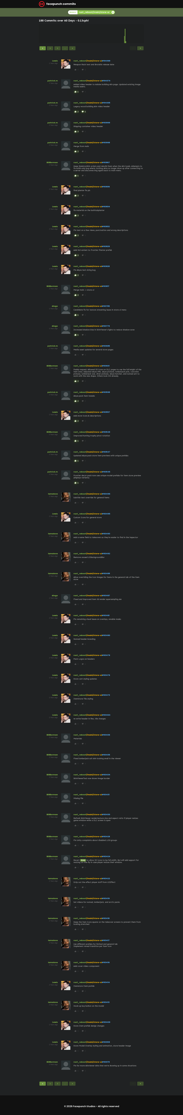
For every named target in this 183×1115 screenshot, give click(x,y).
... (65, 48)
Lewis (55, 60)
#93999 (106, 122)
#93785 (106, 306)
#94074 (106, 80)
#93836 (106, 186)
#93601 (106, 365)
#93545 (106, 471)
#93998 (106, 142)
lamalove (53, 493)
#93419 (106, 898)
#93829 (106, 246)
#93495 (106, 513)
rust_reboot (79, 60)
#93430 (106, 814)
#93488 (106, 573)
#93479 (106, 655)
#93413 (106, 1002)
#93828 (106, 266)
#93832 (106, 226)
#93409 (106, 1022)
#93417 (106, 940)
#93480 (106, 635)
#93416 (106, 962)
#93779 (106, 326)
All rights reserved (108, 1106)
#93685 (106, 346)
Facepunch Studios (84, 1106)
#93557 (106, 412)
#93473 (106, 695)
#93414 (106, 982)
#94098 (106, 60)
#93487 (106, 595)
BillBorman (52, 162)
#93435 (106, 754)
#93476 (106, 675)
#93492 (106, 553)
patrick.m (52, 80)
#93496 (106, 493)
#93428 (106, 836)
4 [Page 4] (72, 48)
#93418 (106, 918)
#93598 (106, 392)
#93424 (106, 856)
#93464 (106, 715)
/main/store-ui (94, 60)
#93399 (106, 1042)
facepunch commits (57, 4)
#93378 (106, 1062)
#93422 (106, 878)
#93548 (106, 432)
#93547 (106, 452)
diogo (55, 306)
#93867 (106, 162)
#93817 (105, 286)
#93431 (106, 794)
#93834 (106, 206)
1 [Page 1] (42, 48)
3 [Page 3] (57, 48)
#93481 (106, 615)
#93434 (106, 774)
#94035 (106, 102)
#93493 (106, 533)
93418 (83, 860)
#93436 (106, 734)
